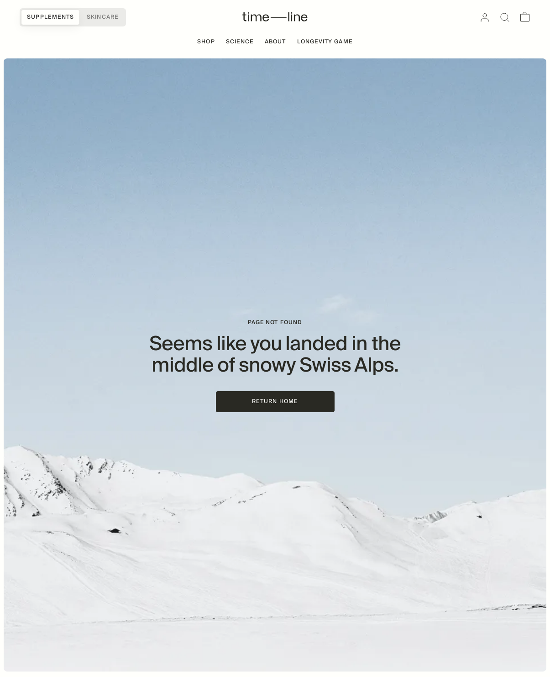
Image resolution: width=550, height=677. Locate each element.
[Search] (504, 17)
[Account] (484, 17)
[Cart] (524, 17)
